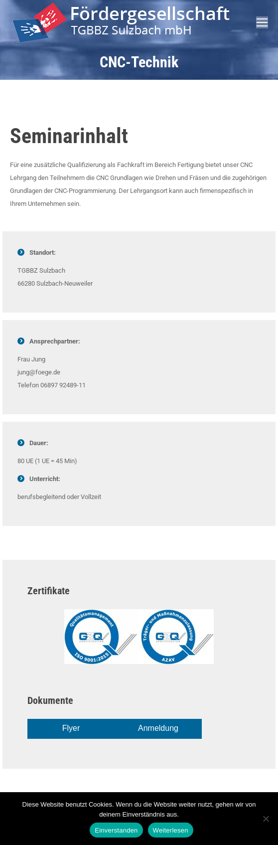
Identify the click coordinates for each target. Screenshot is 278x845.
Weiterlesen (170, 830)
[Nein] (266, 819)
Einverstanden (116, 830)
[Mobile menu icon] (262, 22)
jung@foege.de (38, 372)
